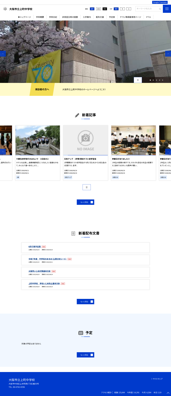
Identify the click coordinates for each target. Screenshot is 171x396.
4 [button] (159, 80)
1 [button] (150, 80)
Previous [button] (3, 54)
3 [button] (156, 80)
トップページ (25, 16)
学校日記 (53, 16)
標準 (116, 9)
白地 (98, 9)
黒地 (105, 9)
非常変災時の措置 (70, 16)
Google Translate (160, 2)
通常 (92, 9)
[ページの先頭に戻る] (168, 393)
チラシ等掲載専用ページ (130, 16)
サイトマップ (158, 378)
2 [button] (153, 80)
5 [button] (162, 80)
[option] (85, 51)
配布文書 (100, 16)
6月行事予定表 (34, 246)
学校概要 (40, 16)
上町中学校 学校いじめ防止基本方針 (44, 283)
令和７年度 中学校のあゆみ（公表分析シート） (47, 258)
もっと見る (84, 202)
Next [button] (168, 54)
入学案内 (87, 16)
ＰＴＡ (148, 16)
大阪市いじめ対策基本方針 (39, 271)
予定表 (112, 16)
